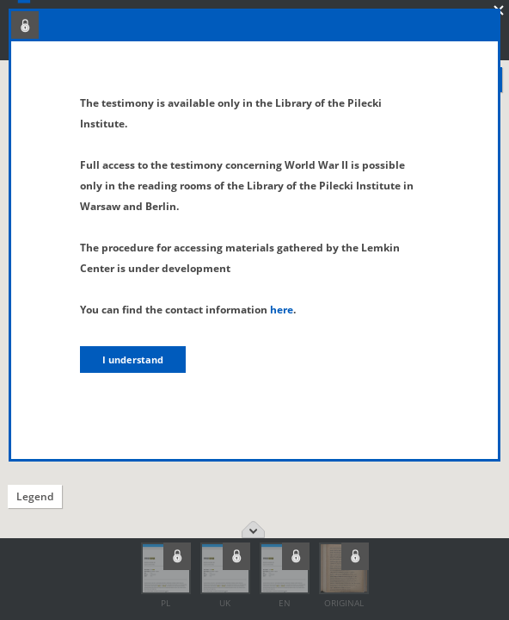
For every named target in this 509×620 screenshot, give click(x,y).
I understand (132, 359)
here (281, 309)
